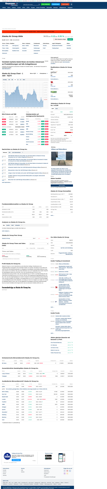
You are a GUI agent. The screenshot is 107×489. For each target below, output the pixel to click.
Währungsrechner (48, 483)
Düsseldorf (4, 411)
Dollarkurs (5, 483)
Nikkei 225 (43, 482)
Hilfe (22, 470)
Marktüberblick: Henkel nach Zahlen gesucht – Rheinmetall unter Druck (65, 268)
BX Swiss (4, 363)
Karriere (4, 471)
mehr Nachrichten (6, 182)
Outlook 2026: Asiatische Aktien (62, 315)
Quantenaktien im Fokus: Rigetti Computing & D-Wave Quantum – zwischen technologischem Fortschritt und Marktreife (65, 301)
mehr (56, 108)
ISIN (11, 39)
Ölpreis (54, 483)
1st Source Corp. (54, 347)
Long (43, 121)
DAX (19, 482)
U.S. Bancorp (54, 345)
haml (3, 419)
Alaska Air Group (6, 238)
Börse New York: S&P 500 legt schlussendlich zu (19, 179)
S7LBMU (22, 121)
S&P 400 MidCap (69, 247)
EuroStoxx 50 (24, 482)
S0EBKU (22, 132)
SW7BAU (22, 129)
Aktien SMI (5, 482)
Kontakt (4, 470)
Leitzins (59, 483)
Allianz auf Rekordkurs (64, 263)
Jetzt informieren (6, 68)
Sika (27, 144)
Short (47, 121)
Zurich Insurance (30, 141)
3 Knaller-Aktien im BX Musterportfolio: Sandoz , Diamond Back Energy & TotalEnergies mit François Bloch (65, 287)
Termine (45, 45)
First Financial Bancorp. (56, 342)
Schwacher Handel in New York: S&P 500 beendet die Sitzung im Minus (24, 167)
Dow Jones (31, 482)
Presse (4, 473)
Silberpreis (16, 483)
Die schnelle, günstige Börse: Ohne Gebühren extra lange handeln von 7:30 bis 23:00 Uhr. (24, 388)
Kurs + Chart (5, 45)
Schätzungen (37, 48)
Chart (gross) (15, 45)
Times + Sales (5, 48)
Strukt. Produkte (40, 7)
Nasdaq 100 (37, 482)
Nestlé (27, 121)
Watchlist (69, 48)
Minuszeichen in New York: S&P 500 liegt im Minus (19, 170)
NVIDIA (27, 126)
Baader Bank (5, 396)
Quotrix (4, 409)
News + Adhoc (25, 45)
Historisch (4, 53)
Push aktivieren (55, 79)
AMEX (3, 404)
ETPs (28, 7)
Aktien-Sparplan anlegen (60, 39)
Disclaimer (46, 473)
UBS (27, 123)
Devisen (55, 7)
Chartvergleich (15, 48)
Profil (44, 48)
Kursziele (24, 50)
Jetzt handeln (62, 185)
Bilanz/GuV (36, 45)
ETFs (23, 7)
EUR (53, 108)
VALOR (3, 39)
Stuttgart (4, 406)
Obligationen (62, 7)
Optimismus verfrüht (63, 271)
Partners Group (29, 131)
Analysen (24, 48)
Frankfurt (4, 401)
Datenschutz (46, 471)
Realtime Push (15, 50)
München (4, 417)
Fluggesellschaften (63, 252)
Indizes (14, 7)
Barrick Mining (29, 134)
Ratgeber (70, 7)
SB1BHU (22, 119)
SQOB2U (22, 134)
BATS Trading (5, 391)
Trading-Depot (55, 48)
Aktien (4, 7)
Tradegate (4, 375)
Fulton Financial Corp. (56, 352)
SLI (12, 482)
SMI (53, 482)
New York (4, 394)
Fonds (19, 7)
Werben (22, 471)
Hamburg (4, 414)
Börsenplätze (5, 50)
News (8, 7)
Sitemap (4, 475)
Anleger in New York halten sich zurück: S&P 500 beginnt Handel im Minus (25, 173)
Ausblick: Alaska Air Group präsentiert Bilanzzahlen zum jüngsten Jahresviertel (26, 175)
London (4, 399)
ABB (27, 129)
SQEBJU (22, 124)
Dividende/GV (37, 50)
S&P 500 (63, 247)
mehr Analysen (6, 231)
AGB (45, 475)
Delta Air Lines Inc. (55, 350)
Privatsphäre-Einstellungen (50, 476)
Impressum (46, 470)
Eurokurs (10, 483)
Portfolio (69, 45)
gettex (3, 386)
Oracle (27, 139)
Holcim (27, 136)
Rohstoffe (49, 7)
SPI (9, 482)
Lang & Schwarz (6, 373)
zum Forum (4, 289)
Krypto (33, 7)
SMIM (15, 482)
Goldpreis (57, 482)
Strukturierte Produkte (57, 45)
